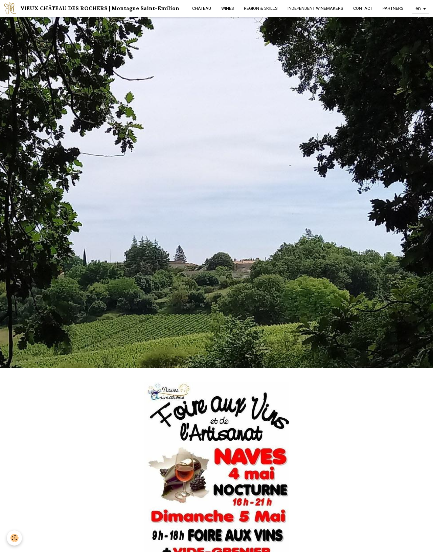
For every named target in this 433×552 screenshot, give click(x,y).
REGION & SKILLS (260, 8)
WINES (227, 8)
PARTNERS (393, 8)
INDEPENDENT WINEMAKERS (315, 8)
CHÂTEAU (201, 8)
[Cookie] (14, 538)
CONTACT (362, 8)
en (418, 8)
